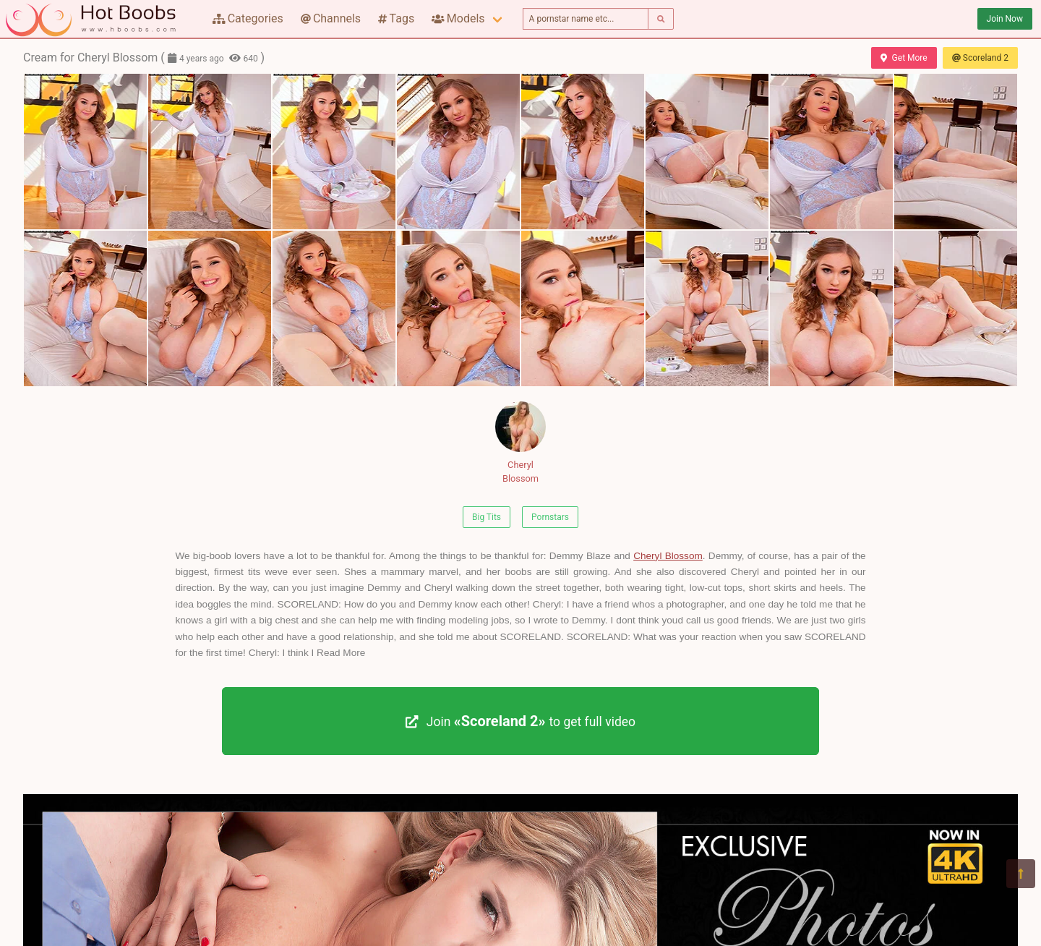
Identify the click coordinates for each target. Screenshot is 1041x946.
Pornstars (550, 517)
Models (458, 18)
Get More (904, 58)
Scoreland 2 (980, 58)
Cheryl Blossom (520, 442)
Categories (248, 18)
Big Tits (486, 517)
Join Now (1005, 19)
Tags (396, 18)
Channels (331, 18)
